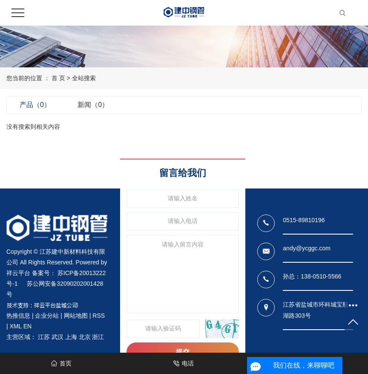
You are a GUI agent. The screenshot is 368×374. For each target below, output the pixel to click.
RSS (98, 315)
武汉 (57, 336)
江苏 (44, 336)
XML (16, 326)
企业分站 (47, 315)
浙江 (98, 336)
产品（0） (35, 104)
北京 (85, 336)
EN (27, 326)
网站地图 (76, 315)
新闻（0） (93, 104)
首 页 (58, 78)
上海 (71, 336)
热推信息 (18, 315)
